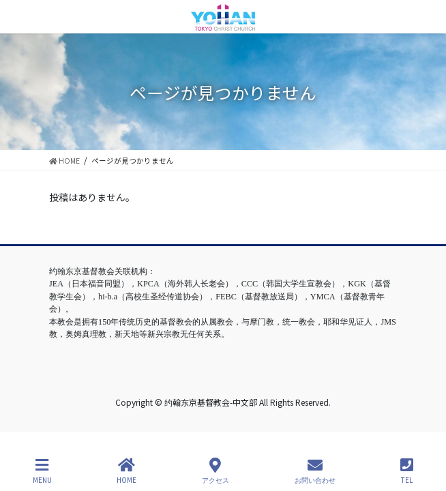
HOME (126, 471)
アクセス (215, 471)
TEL (406, 471)
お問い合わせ (315, 471)
